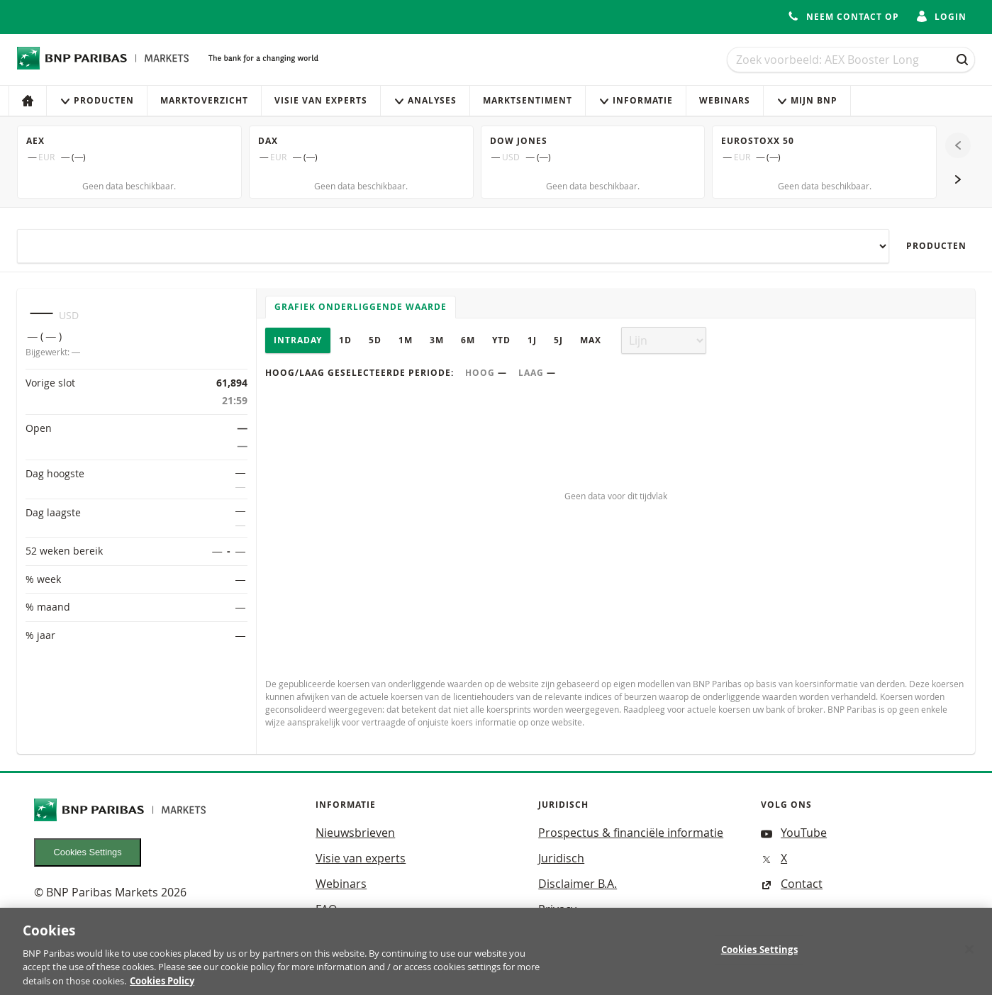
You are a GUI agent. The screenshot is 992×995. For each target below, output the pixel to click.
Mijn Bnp (806, 100)
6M (468, 340)
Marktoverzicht (204, 100)
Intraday (298, 340)
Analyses (425, 100)
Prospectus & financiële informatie (630, 832)
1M (406, 340)
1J (532, 340)
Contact (792, 883)
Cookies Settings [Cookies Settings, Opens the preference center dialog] (759, 960)
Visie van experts (320, 100)
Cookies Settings (88, 852)
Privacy (557, 909)
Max (590, 340)
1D (345, 340)
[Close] (969, 960)
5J (558, 340)
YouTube (794, 832)
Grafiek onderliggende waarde (360, 307)
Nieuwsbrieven (355, 832)
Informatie (635, 100)
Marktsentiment (527, 100)
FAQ (326, 909)
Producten (97, 100)
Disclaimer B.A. (577, 883)
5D (375, 340)
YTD (501, 340)
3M (437, 340)
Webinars (724, 100)
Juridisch (561, 858)
